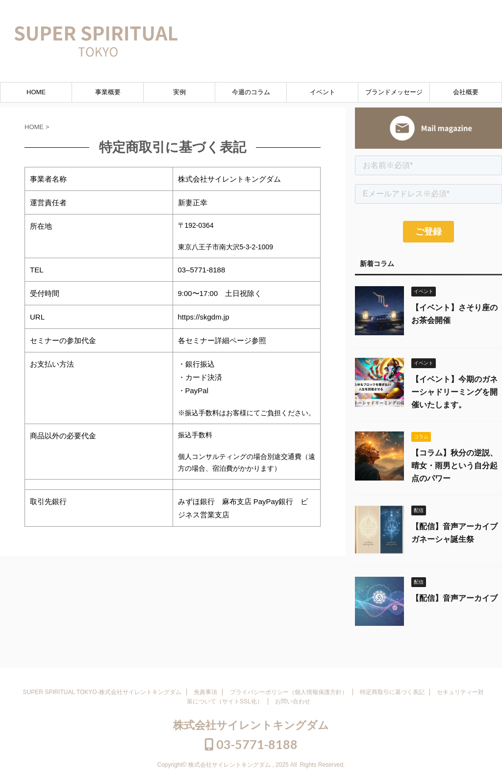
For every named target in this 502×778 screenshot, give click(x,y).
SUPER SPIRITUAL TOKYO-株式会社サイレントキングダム (102, 692)
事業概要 (108, 92)
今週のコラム (251, 92)
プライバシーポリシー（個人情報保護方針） (289, 692)
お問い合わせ (292, 701)
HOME (36, 92)
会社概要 (465, 92)
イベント (322, 92)
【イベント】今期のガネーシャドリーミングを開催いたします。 (454, 392)
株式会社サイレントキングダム (251, 725)
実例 (179, 92)
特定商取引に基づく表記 (392, 692)
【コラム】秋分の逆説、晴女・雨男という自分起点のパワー (454, 466)
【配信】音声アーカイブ (454, 598)
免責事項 (205, 692)
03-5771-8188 (445, 11)
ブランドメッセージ (394, 92)
